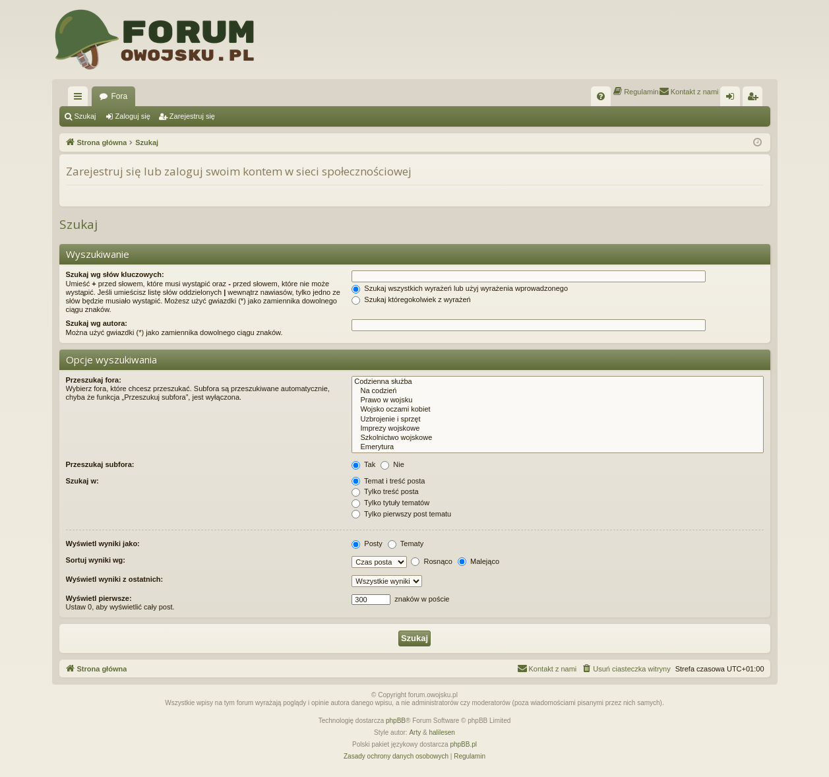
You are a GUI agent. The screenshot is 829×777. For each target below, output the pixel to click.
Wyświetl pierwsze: (99, 598)
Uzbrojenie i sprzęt (557, 419)
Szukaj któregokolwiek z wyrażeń (411, 299)
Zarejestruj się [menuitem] (755, 99)
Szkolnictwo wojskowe (557, 438)
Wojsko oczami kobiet (557, 409)
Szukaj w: (82, 481)
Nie (392, 464)
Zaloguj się (132, 116)
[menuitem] (601, 96)
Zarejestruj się (192, 116)
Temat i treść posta (388, 481)
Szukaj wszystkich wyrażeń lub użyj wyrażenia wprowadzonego (460, 288)
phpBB (396, 720)
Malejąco (478, 561)
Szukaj (85, 116)
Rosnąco (431, 561)
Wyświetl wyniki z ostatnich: (115, 579)
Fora (119, 96)
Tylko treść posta (385, 491)
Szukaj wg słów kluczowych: (115, 274)
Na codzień (557, 391)
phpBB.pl (463, 744)
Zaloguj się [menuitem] (732, 99)
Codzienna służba (557, 382)
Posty (367, 543)
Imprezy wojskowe (557, 428)
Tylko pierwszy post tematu (401, 514)
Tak (363, 464)
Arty (415, 732)
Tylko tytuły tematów (390, 503)
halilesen (441, 732)
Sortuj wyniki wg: (95, 560)
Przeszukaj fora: (93, 380)
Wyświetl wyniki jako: (103, 543)
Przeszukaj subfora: (100, 464)
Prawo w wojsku (557, 400)
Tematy (405, 543)
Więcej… (80, 99)
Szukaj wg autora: (97, 323)
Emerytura (557, 447)
